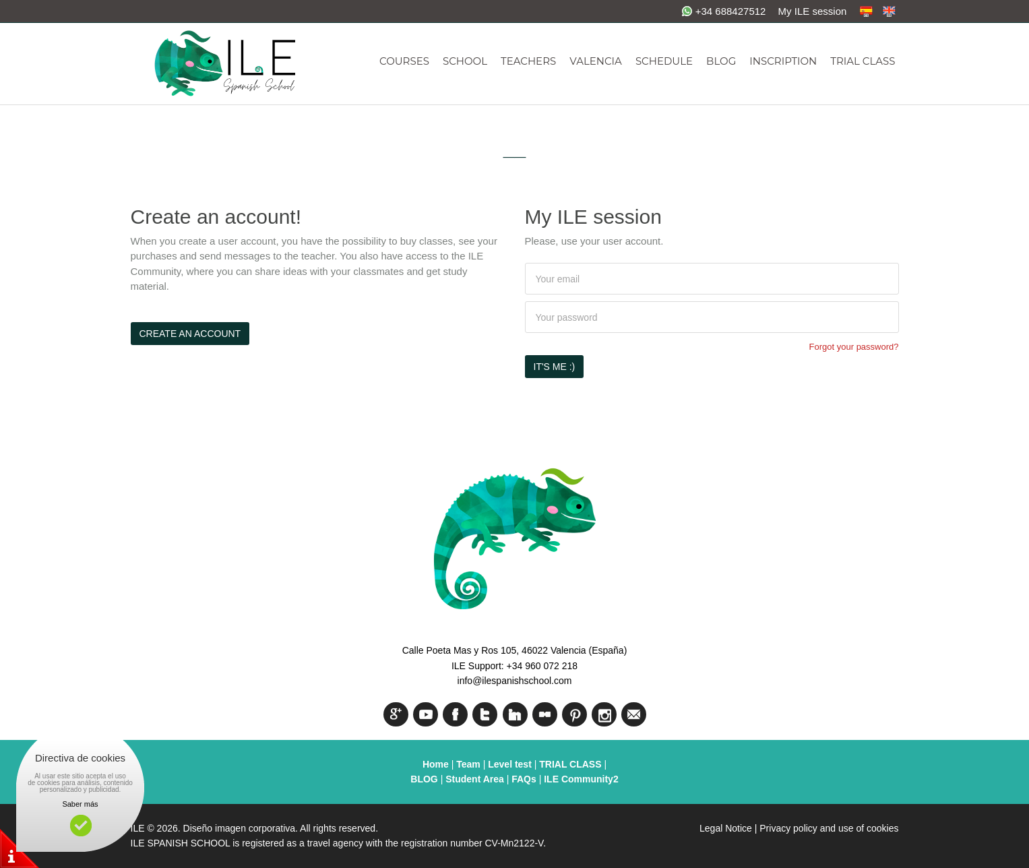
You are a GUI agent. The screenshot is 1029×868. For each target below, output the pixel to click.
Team (468, 764)
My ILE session (812, 11)
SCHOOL (465, 61)
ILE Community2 (581, 779)
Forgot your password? (854, 347)
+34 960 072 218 (542, 665)
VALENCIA (595, 61)
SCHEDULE (664, 61)
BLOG (721, 61)
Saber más (80, 804)
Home (436, 764)
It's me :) (554, 366)
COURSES (404, 61)
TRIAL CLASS (862, 61)
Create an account (190, 333)
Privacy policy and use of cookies (828, 828)
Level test (511, 764)
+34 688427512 (724, 11)
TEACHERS (528, 61)
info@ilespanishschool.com (515, 680)
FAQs (523, 779)
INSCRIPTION (783, 61)
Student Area (474, 779)
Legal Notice (725, 828)
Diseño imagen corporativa (239, 828)
